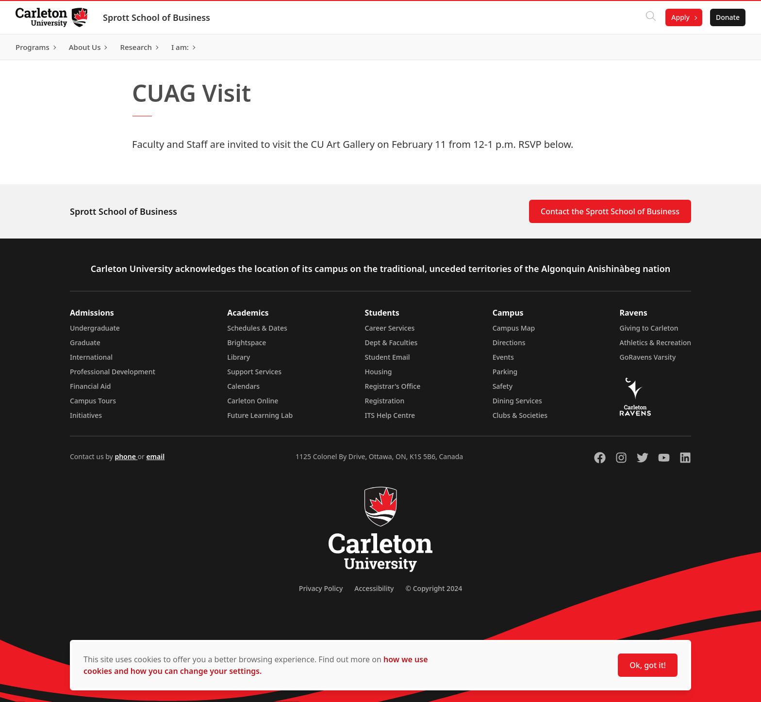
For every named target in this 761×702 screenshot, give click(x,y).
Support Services (254, 371)
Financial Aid (90, 386)
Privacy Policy (321, 588)
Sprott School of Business (156, 17)
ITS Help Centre (390, 415)
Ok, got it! (647, 665)
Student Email (387, 357)
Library (238, 357)
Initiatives (86, 415)
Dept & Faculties (391, 342)
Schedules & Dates (257, 328)
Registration (385, 400)
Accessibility (374, 588)
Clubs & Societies (520, 415)
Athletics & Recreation (655, 342)
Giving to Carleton (649, 328)
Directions (509, 342)
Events (503, 357)
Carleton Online (252, 400)
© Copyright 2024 (433, 588)
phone (126, 456)
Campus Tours (93, 400)
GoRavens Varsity (648, 357)
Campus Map (514, 328)
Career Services (390, 328)
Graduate (85, 342)
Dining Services (517, 400)
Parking (505, 371)
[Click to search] (651, 17)
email (155, 456)
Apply (680, 17)
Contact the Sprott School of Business (610, 211)
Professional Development (112, 371)
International (91, 357)
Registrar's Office (393, 386)
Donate (728, 17)
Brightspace (246, 342)
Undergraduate (95, 328)
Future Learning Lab (260, 415)
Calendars (243, 386)
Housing (378, 371)
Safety (503, 386)
